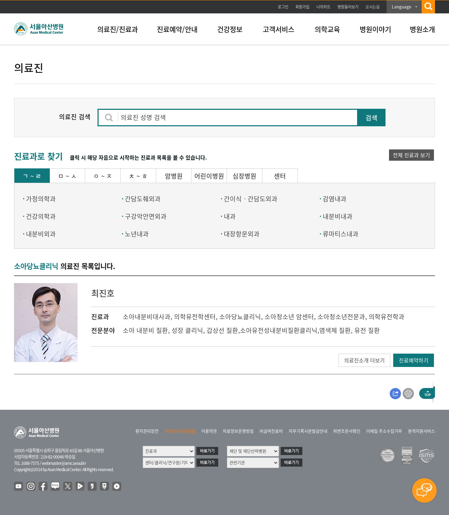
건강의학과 (41, 216)
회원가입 (302, 7)
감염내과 (335, 198)
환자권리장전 (147, 431)
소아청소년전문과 (341, 316)
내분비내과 (338, 216)
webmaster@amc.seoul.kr (64, 463)
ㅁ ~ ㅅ (67, 176)
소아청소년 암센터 (289, 316)
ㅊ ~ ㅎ (138, 176)
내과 (230, 216)
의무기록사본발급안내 (308, 431)
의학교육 (327, 29)
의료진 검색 (75, 116)
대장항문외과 (242, 234)
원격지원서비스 (421, 431)
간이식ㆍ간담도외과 (250, 198)
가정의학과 (41, 198)
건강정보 (229, 29)
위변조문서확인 (346, 431)
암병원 (174, 176)
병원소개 (422, 29)
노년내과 (137, 234)
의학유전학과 (386, 316)
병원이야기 (375, 29)
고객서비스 (278, 29)
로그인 (283, 7)
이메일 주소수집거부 (384, 431)
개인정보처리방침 (180, 431)
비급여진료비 (271, 431)
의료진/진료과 (117, 29)
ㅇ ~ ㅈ (102, 176)
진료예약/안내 (177, 29)
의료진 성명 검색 (143, 117)
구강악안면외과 (146, 216)
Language (401, 7)
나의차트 (323, 7)
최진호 (102, 293)
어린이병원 (209, 176)
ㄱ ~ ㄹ (31, 176)
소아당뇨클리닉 (240, 316)
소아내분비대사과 (146, 316)
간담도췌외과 (143, 198)
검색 (371, 117)
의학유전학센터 (195, 316)
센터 (280, 176)
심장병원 (244, 176)
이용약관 (209, 431)
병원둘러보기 (347, 7)
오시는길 (373, 7)
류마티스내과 (340, 234)
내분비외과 (41, 234)
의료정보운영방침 (238, 431)
